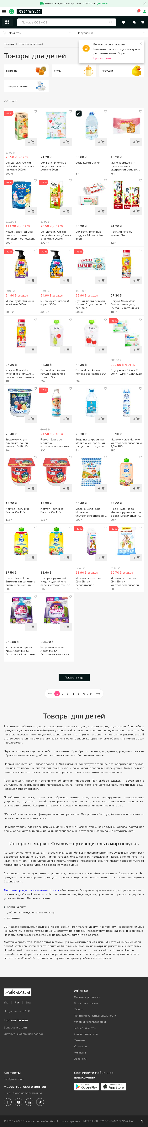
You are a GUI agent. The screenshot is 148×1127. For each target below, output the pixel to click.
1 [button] (57, 693)
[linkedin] (29, 1102)
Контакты (80, 1046)
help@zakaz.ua (14, 1079)
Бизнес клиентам (85, 1028)
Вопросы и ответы (16, 1027)
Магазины (80, 1052)
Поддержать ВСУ (16, 1011)
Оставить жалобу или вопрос (23, 1034)
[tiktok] (40, 1102)
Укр (6, 1002)
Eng (28, 1002)
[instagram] (18, 1102)
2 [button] (62, 693)
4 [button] (73, 693)
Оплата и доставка (87, 997)
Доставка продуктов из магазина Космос (32, 890)
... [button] (87, 693)
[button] (111, 22)
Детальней (102, 3)
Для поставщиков (86, 1034)
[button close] (145, 3)
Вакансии (80, 1058)
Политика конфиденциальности (95, 1015)
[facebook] (8, 1102)
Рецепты (79, 1040)
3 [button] (68, 693)
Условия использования (90, 1021)
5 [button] (78, 693)
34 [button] (91, 693)
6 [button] (84, 693)
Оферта (79, 1009)
